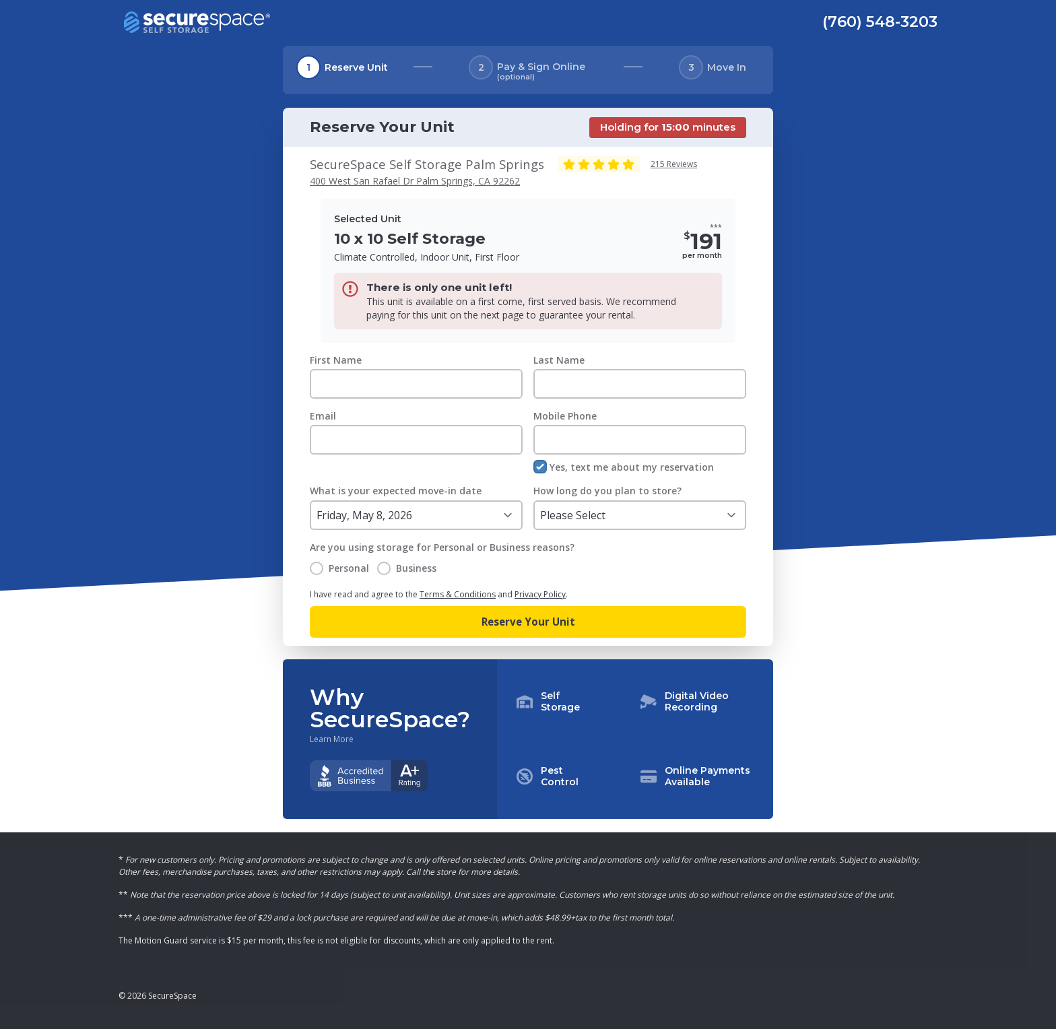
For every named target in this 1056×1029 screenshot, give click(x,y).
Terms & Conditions (458, 594)
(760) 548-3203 (879, 21)
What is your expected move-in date (396, 490)
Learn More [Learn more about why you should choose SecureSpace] (332, 739)
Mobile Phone (565, 415)
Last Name (559, 360)
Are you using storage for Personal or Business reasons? (442, 547)
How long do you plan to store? (607, 490)
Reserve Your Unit (528, 621)
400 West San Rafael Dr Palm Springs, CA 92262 (415, 180)
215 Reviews (674, 164)
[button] (635, 739)
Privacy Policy (540, 594)
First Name (336, 360)
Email (323, 415)
